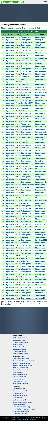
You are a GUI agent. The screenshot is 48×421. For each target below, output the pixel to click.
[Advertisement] (24, 12)
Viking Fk (38, 45)
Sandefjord (39, 40)
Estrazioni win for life (20, 381)
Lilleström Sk (40, 145)
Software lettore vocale (20, 353)
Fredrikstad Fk (40, 50)
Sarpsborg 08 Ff (41, 58)
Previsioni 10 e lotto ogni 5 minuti (24, 409)
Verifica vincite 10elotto (20, 400)
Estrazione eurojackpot (20, 383)
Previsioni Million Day (20, 413)
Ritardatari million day (20, 395)
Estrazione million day (20, 374)
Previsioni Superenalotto (21, 411)
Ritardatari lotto (18, 393)
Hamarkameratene (27, 61)
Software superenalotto (20, 342)
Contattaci (33, 419)
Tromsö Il (24, 55)
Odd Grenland (26, 153)
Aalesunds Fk (26, 232)
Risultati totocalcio (19, 379)
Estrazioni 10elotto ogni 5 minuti (23, 361)
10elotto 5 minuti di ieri (20, 367)
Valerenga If (25, 47)
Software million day (19, 349)
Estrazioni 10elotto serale (21, 358)
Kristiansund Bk (27, 42)
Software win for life (19, 351)
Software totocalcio (19, 347)
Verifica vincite (18, 398)
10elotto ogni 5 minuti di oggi (22, 365)
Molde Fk (38, 63)
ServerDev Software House (18, 418)
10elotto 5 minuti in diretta (21, 363)
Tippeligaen (10, 37)
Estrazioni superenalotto (21, 370)
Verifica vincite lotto (19, 404)
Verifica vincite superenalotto (22, 402)
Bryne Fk (24, 66)
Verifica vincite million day (21, 407)
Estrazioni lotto (18, 372)
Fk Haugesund (40, 71)
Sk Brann (38, 105)
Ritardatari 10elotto (19, 388)
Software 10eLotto (19, 340)
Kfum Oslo (39, 53)
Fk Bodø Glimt (40, 69)
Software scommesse (20, 338)
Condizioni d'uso (23, 419)
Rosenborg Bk (26, 37)
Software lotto (17, 344)
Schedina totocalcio (19, 377)
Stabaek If (38, 221)
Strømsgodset (40, 37)
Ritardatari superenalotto (21, 391)
